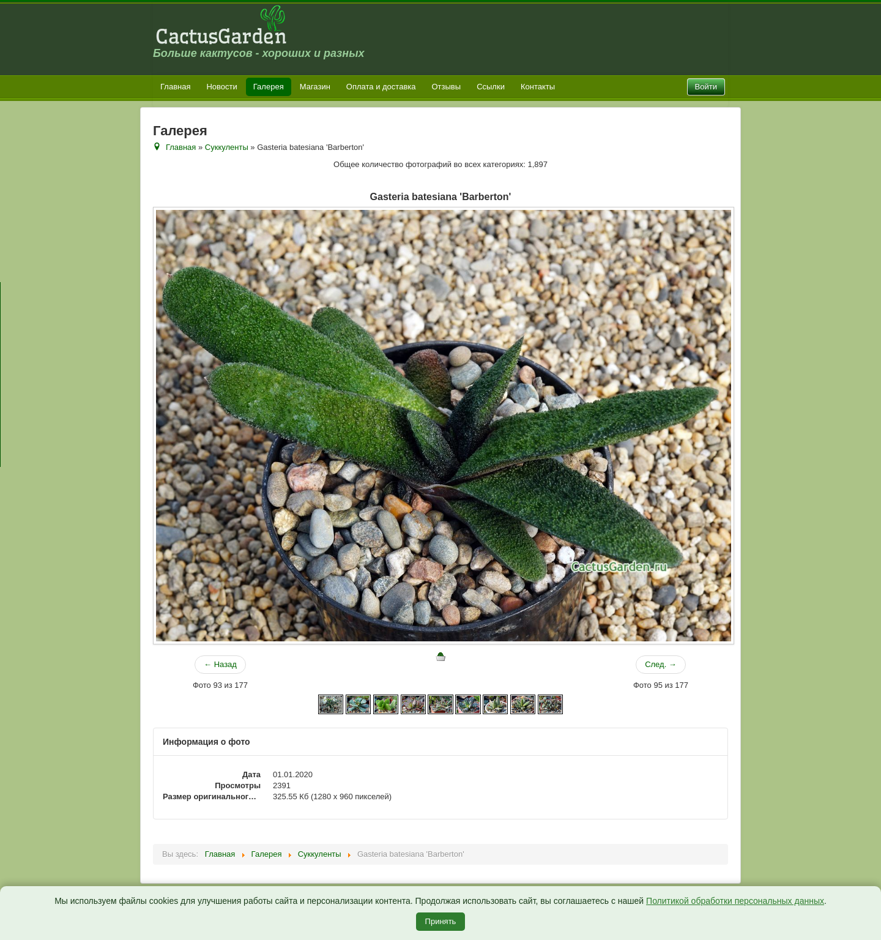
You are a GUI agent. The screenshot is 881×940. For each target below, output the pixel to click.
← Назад (220, 664)
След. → (661, 664)
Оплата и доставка (381, 86)
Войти (706, 86)
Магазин (315, 86)
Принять (440, 921)
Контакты (538, 86)
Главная (175, 86)
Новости (221, 86)
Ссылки (491, 86)
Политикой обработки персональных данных (735, 901)
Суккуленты (226, 147)
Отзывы (446, 86)
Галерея (268, 86)
